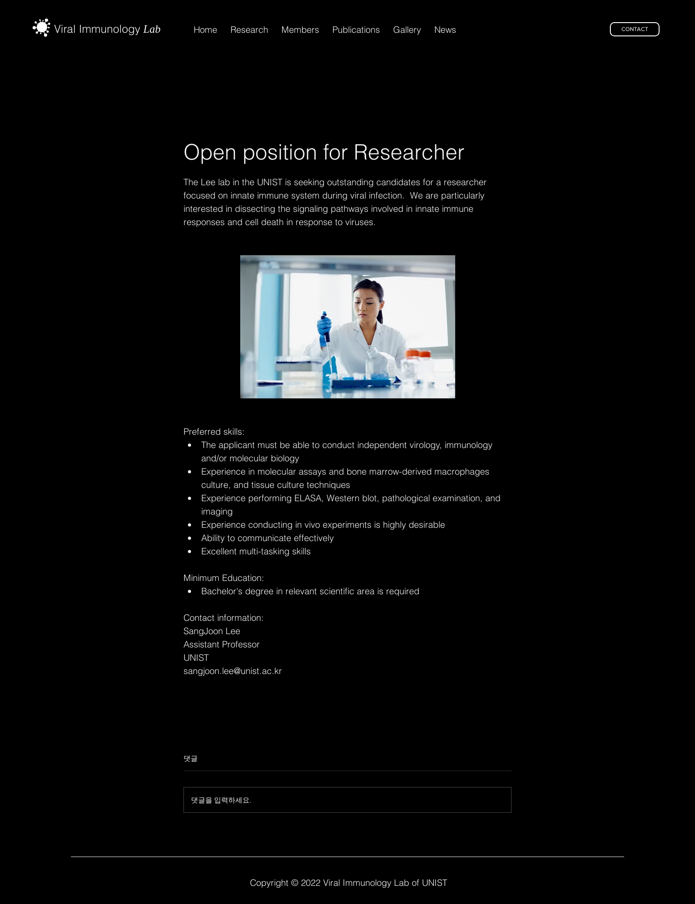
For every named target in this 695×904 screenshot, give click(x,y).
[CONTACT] (635, 29)
